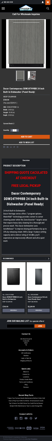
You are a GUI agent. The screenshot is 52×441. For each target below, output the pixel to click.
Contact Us (26, 374)
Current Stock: (8, 123)
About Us (26, 372)
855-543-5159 (7, 2)
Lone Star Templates (31, 439)
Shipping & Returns (26, 361)
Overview (26, 160)
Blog (26, 384)
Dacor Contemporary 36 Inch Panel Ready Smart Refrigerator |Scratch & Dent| (38, 299)
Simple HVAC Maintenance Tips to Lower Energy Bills (26, 406)
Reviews (26, 387)
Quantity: (6, 130)
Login (22, 358)
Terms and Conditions (26, 382)
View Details (13, 310)
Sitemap (23, 437)
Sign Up (28, 358)
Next (49, 259)
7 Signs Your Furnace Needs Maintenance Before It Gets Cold (26, 398)
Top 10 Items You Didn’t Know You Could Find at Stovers (26, 403)
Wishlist (26, 355)
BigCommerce (13, 439)
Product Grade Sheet (26, 379)
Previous (46, 259)
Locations (26, 377)
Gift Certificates (26, 353)
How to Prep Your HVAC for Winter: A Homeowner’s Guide (26, 401)
